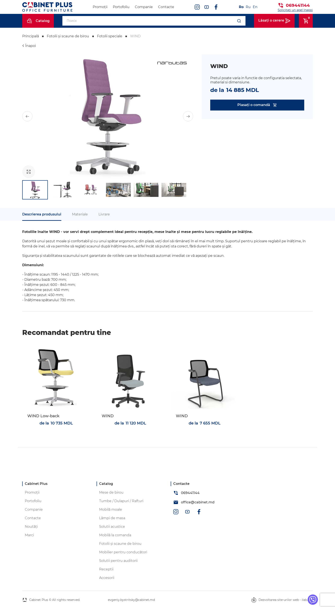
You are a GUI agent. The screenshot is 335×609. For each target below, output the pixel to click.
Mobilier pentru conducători (123, 552)
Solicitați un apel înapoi (295, 10)
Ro (241, 7)
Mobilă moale (110, 509)
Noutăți (31, 527)
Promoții (100, 7)
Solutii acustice (112, 527)
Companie (144, 7)
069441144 (298, 5)
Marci (29, 535)
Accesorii (106, 578)
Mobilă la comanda (115, 535)
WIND (108, 416)
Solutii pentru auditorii (118, 561)
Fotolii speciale (109, 36)
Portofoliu (121, 7)
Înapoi (30, 46)
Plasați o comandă (257, 105)
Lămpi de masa (112, 518)
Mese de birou (111, 492)
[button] (27, 116)
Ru (248, 7)
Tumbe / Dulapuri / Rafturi (121, 501)
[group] (107, 116)
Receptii (106, 569)
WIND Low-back (43, 416)
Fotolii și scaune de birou (68, 36)
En (255, 7)
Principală (30, 36)
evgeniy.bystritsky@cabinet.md (131, 600)
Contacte (166, 7)
